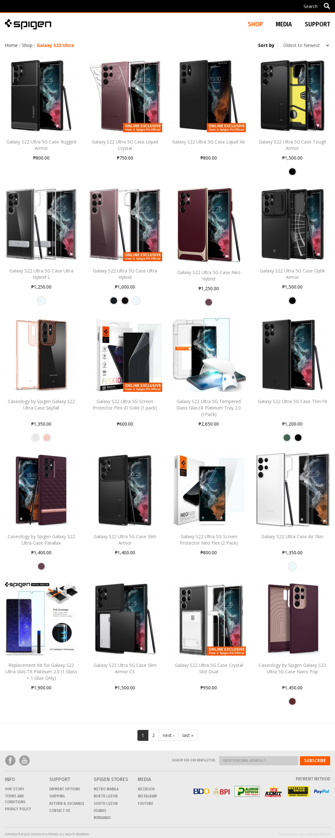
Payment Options (64, 789)
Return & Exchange (66, 803)
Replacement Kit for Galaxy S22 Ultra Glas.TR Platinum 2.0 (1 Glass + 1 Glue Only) (41, 671)
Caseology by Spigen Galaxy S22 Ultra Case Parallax (41, 539)
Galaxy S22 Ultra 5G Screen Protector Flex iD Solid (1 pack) (125, 404)
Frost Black (113, 303)
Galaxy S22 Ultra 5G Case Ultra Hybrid (125, 274)
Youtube (24, 760)
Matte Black (125, 303)
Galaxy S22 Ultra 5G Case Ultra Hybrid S (41, 274)
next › (168, 735)
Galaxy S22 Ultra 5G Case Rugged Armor (41, 145)
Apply (326, 6)
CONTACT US (59, 810)
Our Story (14, 789)
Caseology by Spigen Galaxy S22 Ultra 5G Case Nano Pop (292, 668)
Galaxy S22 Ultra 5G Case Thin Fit (292, 401)
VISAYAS (100, 810)
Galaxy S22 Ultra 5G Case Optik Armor (292, 274)
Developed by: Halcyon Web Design (304, 834)
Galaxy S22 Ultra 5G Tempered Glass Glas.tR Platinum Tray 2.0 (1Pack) (208, 407)
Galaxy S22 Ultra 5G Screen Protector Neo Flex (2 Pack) (209, 539)
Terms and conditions (15, 799)
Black (292, 174)
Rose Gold (46, 440)
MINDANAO (102, 817)
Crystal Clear (41, 303)
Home (11, 45)
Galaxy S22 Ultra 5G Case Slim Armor (125, 539)
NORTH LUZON (105, 796)
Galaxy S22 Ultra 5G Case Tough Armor (292, 145)
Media (284, 24)
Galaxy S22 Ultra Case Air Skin (292, 536)
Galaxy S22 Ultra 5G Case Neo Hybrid (208, 275)
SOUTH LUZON (105, 803)
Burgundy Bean (292, 703)
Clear (35, 440)
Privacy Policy (18, 809)
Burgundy (208, 304)
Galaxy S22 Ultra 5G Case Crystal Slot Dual (209, 668)
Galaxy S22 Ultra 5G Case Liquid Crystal (125, 145)
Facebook (10, 760)
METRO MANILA (106, 789)
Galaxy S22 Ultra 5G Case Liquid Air (208, 142)
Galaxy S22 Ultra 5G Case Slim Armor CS (125, 668)
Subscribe (315, 760)
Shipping (57, 796)
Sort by (266, 45)
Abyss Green (287, 440)
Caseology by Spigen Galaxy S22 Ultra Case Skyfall (41, 404)
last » (187, 735)
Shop (27, 45)
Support (317, 24)
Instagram (147, 796)
